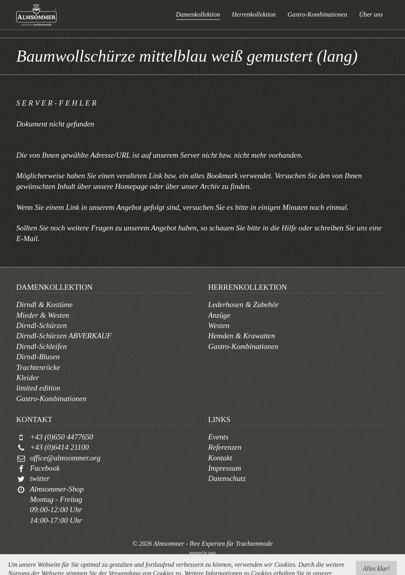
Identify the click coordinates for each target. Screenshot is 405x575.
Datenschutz (227, 478)
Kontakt (220, 458)
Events (218, 437)
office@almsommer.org (65, 458)
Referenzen (225, 447)
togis (212, 552)
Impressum (224, 468)
